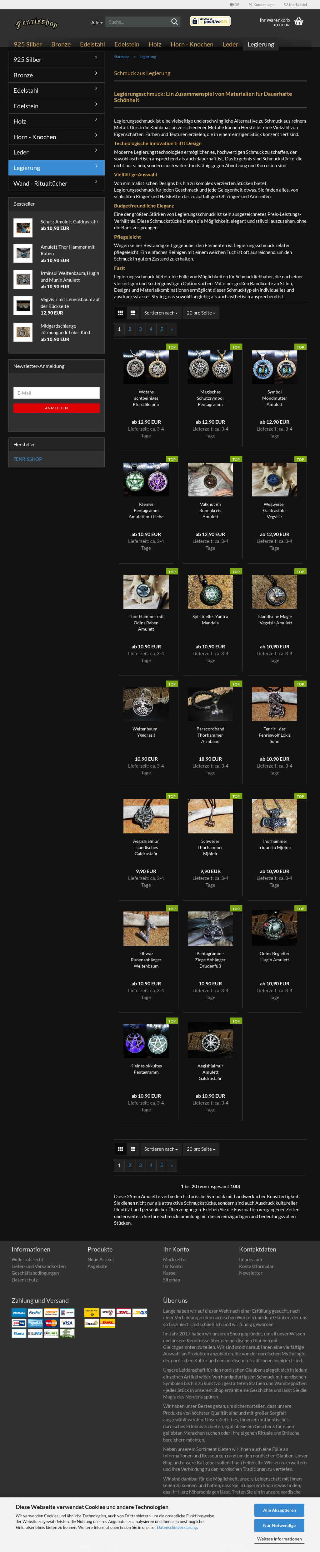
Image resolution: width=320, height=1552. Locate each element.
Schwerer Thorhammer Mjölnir (210, 847)
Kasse (169, 1273)
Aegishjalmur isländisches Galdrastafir (146, 847)
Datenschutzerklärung (177, 1527)
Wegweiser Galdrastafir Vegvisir (274, 510)
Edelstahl (92, 44)
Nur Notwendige (279, 1525)
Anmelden (56, 408)
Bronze (61, 44)
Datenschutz (25, 1279)
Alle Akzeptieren (279, 1510)
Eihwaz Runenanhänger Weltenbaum (146, 960)
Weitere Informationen (279, 1538)
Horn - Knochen (192, 44)
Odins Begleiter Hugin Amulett (275, 956)
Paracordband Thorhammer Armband (210, 735)
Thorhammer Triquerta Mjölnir (275, 844)
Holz (155, 44)
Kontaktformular (256, 1266)
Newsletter (250, 1273)
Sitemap (171, 1279)
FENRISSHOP (27, 459)
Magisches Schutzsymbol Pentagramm (210, 398)
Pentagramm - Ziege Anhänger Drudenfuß (210, 960)
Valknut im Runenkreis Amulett (210, 510)
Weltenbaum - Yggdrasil (146, 732)
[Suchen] (175, 22)
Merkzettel (295, 4)
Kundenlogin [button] (262, 4)
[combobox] (161, 312)
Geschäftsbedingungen (35, 1273)
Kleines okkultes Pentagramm (146, 1069)
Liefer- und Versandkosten (39, 1266)
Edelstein (126, 44)
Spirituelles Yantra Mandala (210, 619)
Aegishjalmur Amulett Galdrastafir (210, 1072)
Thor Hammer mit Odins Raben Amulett (146, 623)
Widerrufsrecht (27, 1259)
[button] (234, 4)
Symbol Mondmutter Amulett (274, 398)
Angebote (98, 1266)
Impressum (250, 1259)
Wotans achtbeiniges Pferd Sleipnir (146, 398)
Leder (230, 44)
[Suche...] (97, 21)
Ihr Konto (172, 1266)
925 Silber (28, 44)
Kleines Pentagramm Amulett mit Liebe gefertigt (146, 510)
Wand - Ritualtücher (40, 183)
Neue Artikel (101, 1259)
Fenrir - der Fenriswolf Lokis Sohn (275, 735)
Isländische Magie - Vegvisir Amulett (274, 619)
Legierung (261, 44)
